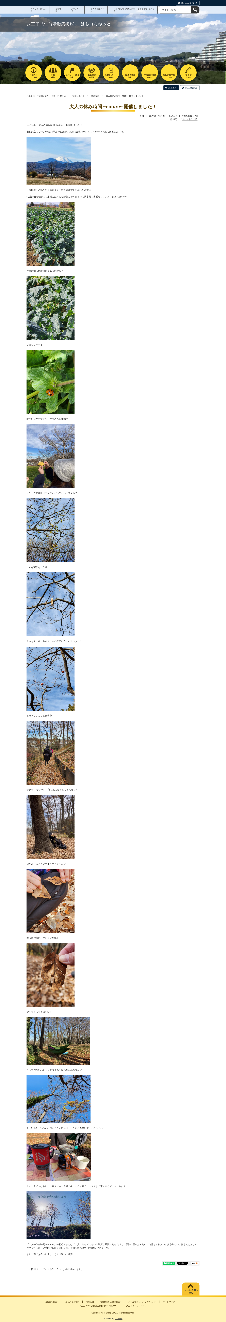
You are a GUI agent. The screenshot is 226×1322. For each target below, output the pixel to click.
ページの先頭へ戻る (191, 1291)
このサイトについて (38, 10)
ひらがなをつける (189, 3)
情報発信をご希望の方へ (111, 1302)
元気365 (118, 1318)
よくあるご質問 (72, 1302)
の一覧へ (34, 76)
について (169, 76)
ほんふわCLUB (189, 119)
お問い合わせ (76, 10)
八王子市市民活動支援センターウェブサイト (100, 1306)
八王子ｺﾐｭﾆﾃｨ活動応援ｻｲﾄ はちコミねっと (46, 96)
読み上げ (172, 87)
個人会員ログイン (97, 10)
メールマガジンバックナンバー (142, 1302)
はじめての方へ (52, 1302)
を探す (53, 76)
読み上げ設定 (191, 87)
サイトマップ (169, 1302)
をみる (111, 76)
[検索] (195, 10)
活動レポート (78, 96)
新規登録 (58, 10)
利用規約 (90, 1302)
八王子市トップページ (136, 1306)
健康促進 (95, 96)
